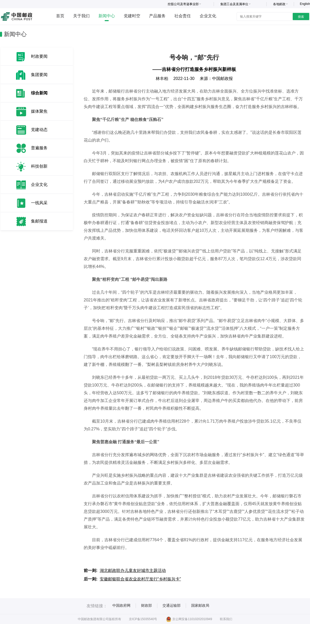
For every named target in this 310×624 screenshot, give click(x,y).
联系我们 (226, 619)
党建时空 (132, 16)
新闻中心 (106, 16)
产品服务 (157, 16)
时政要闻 (39, 56)
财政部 (146, 605)
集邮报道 (39, 221)
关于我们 (81, 16)
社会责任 (182, 16)
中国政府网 (121, 605)
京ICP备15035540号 (143, 619)
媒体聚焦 (39, 111)
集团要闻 (39, 74)
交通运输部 (171, 605)
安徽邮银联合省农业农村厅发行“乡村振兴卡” (140, 579)
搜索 (301, 17)
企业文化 (208, 16)
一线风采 (39, 203)
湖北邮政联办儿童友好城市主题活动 (133, 570)
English (305, 4)
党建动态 (39, 129)
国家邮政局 (200, 605)
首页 (60, 16)
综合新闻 (39, 93)
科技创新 (39, 166)
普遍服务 (39, 148)
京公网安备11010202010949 (189, 619)
